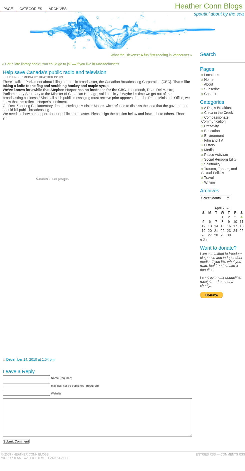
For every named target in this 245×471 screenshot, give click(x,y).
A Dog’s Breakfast (218, 108)
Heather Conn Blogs (208, 6)
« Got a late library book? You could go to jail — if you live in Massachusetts (60, 64)
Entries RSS (206, 462)
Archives (58, 9)
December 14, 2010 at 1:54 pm (30, 359)
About (208, 84)
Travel (209, 178)
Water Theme (34, 465)
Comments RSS (232, 462)
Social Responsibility (220, 159)
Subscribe (212, 89)
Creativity (211, 126)
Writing (209, 182)
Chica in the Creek (218, 113)
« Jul (204, 240)
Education (212, 131)
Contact (210, 94)
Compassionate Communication (214, 119)
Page (8, 9)
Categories (31, 9)
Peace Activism (216, 155)
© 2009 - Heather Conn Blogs (24, 462)
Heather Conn (51, 77)
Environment (214, 136)
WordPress (11, 465)
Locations (211, 75)
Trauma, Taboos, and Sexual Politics (219, 171)
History (209, 145)
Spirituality (212, 164)
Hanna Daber (59, 465)
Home (209, 80)
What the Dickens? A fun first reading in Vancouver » (151, 55)
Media (28, 77)
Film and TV (213, 140)
